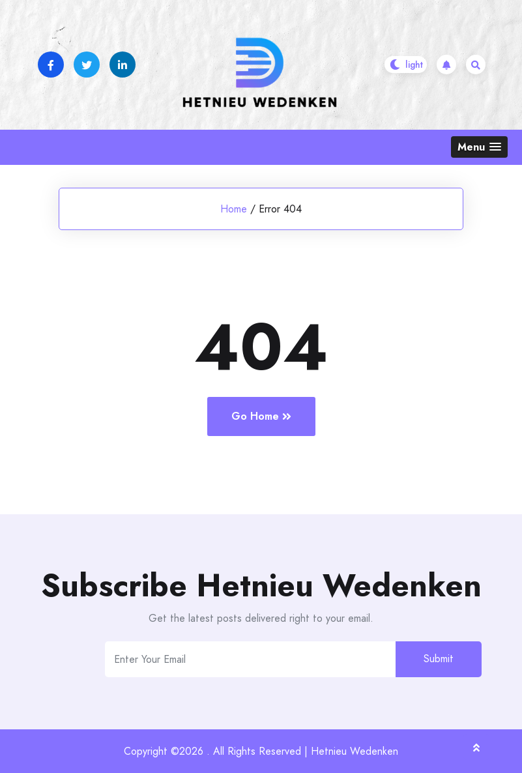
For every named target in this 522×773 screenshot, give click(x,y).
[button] (479, 147)
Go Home (261, 416)
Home (233, 208)
